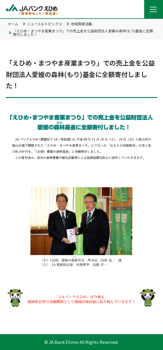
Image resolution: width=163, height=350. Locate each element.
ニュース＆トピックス (44, 24)
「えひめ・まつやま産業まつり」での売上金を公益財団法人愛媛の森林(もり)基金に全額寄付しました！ (83, 32)
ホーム (13, 24)
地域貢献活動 (81, 24)
